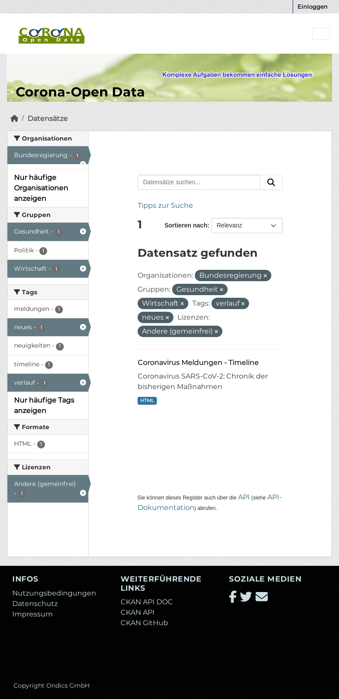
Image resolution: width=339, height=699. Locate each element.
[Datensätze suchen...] (199, 182)
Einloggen (312, 6)
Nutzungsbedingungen (54, 593)
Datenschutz (35, 603)
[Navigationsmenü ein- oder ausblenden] (321, 34)
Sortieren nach (185, 225)
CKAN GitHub (144, 623)
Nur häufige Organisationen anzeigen (41, 188)
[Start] (14, 118)
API (244, 497)
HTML (147, 400)
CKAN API (138, 612)
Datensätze (48, 118)
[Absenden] (271, 182)
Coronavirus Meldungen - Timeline (198, 362)
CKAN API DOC (147, 602)
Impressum (32, 614)
